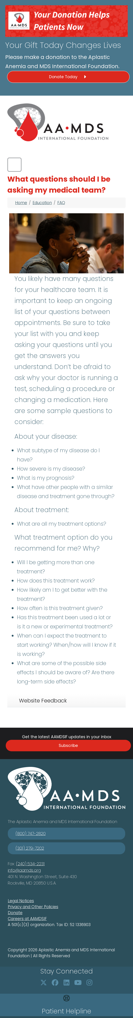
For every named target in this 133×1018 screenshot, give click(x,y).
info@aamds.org (24, 870)
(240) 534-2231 (30, 864)
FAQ (61, 202)
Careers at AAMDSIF (27, 918)
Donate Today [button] (68, 77)
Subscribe (68, 745)
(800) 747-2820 (31, 833)
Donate (15, 912)
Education (42, 202)
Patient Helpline (66, 1011)
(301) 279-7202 (30, 848)
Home (21, 202)
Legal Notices (21, 901)
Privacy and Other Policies (33, 907)
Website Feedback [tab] (43, 700)
